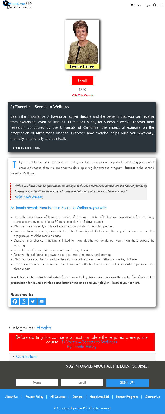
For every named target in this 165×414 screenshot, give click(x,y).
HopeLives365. (79, 408)
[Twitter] (33, 301)
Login (147, 5)
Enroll (82, 81)
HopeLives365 (99, 397)
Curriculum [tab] (24, 357)
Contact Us (152, 397)
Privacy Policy (34, 397)
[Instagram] (24, 301)
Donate (77, 397)
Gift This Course (82, 95)
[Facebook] (15, 301)
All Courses (57, 397)
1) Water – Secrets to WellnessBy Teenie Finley (89, 344)
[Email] (41, 301)
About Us (11, 397)
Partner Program (127, 397)
